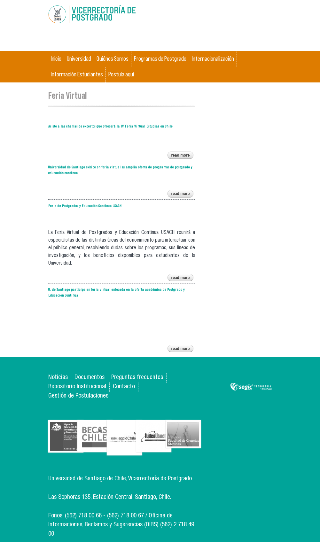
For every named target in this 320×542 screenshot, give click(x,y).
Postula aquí (121, 74)
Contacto (124, 387)
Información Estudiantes (77, 74)
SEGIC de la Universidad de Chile (251, 387)
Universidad (79, 58)
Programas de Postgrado (160, 58)
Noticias (58, 378)
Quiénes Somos (113, 58)
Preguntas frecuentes (137, 378)
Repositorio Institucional (77, 387)
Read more (182, 156)
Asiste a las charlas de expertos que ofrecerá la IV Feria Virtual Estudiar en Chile (110, 126)
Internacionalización (213, 58)
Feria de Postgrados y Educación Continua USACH (85, 206)
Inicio (56, 58)
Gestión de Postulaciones (78, 396)
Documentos (89, 378)
